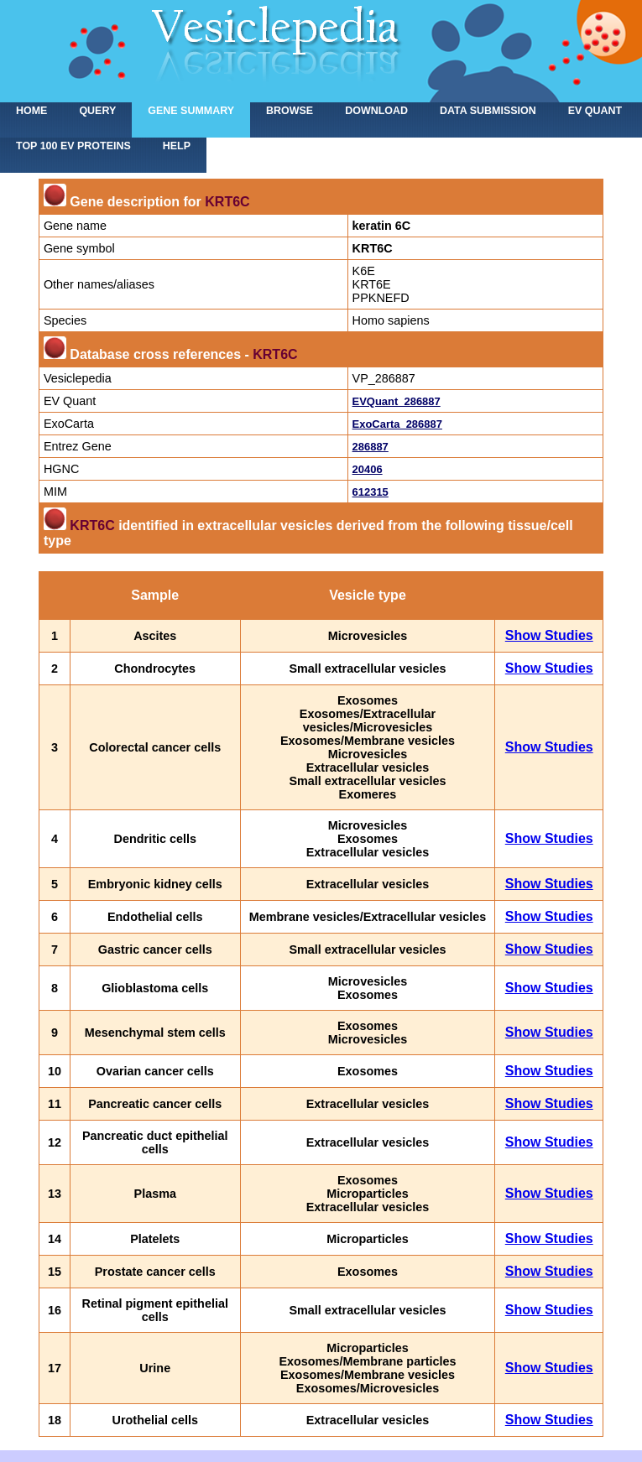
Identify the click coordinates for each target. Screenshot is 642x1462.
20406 (367, 469)
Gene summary (191, 111)
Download (376, 111)
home (31, 111)
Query (97, 111)
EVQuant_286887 (396, 401)
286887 (370, 446)
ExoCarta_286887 (397, 424)
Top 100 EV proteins (73, 146)
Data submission (488, 111)
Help (177, 146)
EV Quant (595, 111)
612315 (370, 492)
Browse (289, 111)
